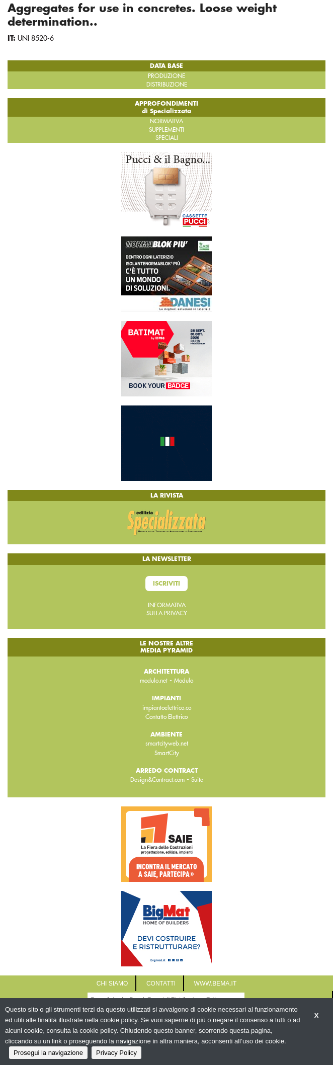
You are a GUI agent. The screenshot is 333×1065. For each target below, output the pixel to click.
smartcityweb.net (166, 744)
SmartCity (166, 753)
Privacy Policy (116, 1052)
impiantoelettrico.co (166, 708)
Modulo (183, 681)
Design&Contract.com (157, 780)
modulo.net (154, 681)
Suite (197, 780)
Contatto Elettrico (166, 717)
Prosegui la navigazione (48, 1052)
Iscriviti (166, 584)
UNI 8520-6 (36, 38)
